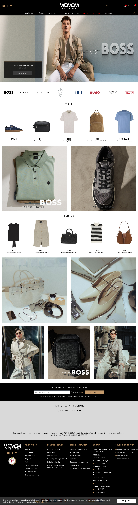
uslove (82, 392)
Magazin (28, 459)
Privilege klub (30, 455)
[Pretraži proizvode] (134, 13)
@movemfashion (69, 410)
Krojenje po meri (31, 468)
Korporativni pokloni (32, 475)
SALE (85, 13)
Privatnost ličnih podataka (80, 468)
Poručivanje (74, 452)
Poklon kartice (30, 472)
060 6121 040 (100, 463)
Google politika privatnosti (76, 396)
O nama (27, 449)
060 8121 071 (99, 469)
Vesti (26, 462)
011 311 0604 (99, 452)
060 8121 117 (99, 489)
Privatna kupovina (31, 465)
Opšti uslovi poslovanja (78, 449)
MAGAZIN (108, 13)
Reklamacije (74, 465)
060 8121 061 (99, 483)
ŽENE (41, 13)
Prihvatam (126, 501)
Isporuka (73, 459)
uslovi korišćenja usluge (91, 396)
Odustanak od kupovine (79, 462)
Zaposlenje (29, 452)
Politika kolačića (53, 462)
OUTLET (96, 13)
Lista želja (51, 452)
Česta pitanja (52, 455)
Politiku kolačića (42, 502)
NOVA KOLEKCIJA (70, 13)
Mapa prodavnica (53, 449)
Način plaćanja (75, 455)
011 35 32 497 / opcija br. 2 (127, 452)
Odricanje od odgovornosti (57, 459)
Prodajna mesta (123, 459)
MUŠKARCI (30, 13)
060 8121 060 (100, 457)
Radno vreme (100, 492)
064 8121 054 (100, 477)
